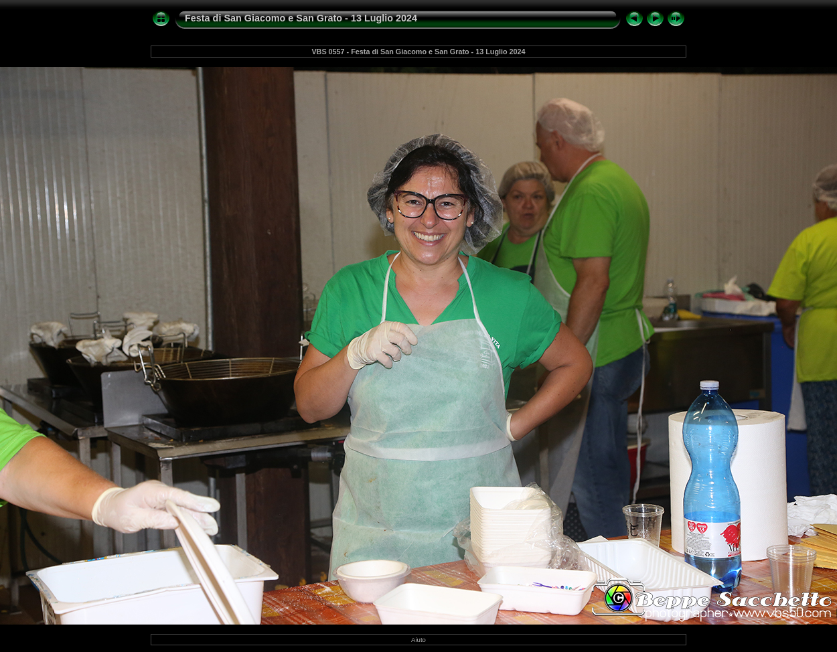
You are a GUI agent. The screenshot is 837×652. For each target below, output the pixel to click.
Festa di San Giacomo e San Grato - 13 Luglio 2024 (301, 18)
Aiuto (418, 639)
